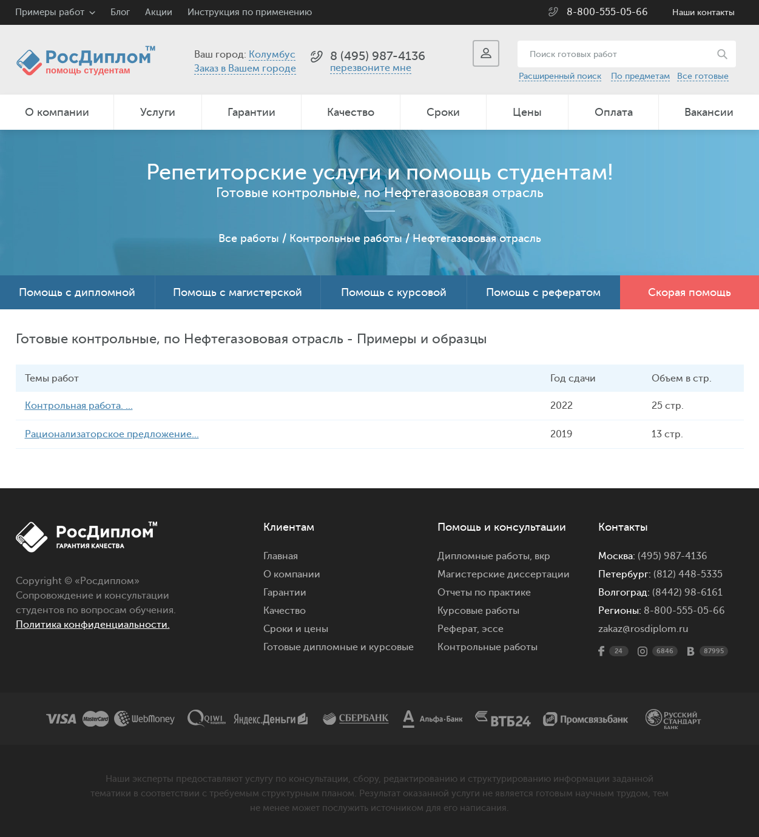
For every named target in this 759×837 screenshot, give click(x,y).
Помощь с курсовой (394, 292)
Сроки (443, 112)
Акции (158, 12)
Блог (120, 12)
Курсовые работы (478, 610)
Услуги (157, 112)
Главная (280, 556)
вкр (542, 556)
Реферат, (458, 629)
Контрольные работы (345, 238)
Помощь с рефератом (543, 292)
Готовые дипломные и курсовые (338, 647)
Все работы (248, 238)
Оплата (614, 112)
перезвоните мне (370, 67)
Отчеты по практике (484, 592)
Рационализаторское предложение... (112, 434)
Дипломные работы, (486, 556)
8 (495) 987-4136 (377, 56)
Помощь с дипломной (77, 292)
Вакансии (709, 112)
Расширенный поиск (560, 76)
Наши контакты (703, 12)
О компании (57, 112)
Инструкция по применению (249, 12)
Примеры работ (49, 12)
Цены (527, 112)
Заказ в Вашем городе (245, 68)
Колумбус (272, 54)
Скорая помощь (689, 292)
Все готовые (703, 76)
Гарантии (251, 112)
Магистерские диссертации (503, 574)
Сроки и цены (295, 629)
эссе (493, 629)
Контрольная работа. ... (79, 405)
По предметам (640, 76)
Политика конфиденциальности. (93, 624)
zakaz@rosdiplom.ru (643, 629)
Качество (350, 112)
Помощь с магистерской (237, 292)
